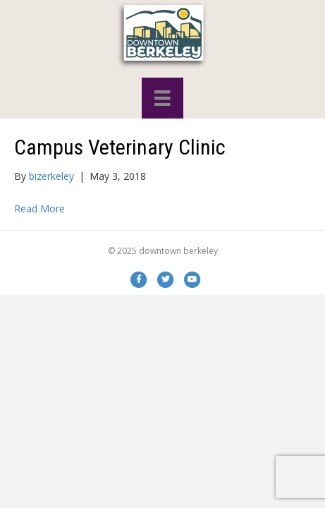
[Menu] (162, 98)
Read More (39, 208)
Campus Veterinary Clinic (120, 147)
